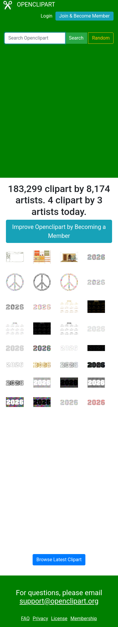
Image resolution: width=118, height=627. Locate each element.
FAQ (25, 618)
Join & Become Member (84, 16)
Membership (84, 618)
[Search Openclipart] (34, 38)
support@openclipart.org (59, 601)
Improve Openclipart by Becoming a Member (59, 231)
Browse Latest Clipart (59, 559)
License (59, 618)
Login (46, 16)
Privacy (40, 618)
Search (76, 38)
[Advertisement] (59, 111)
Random (101, 38)
